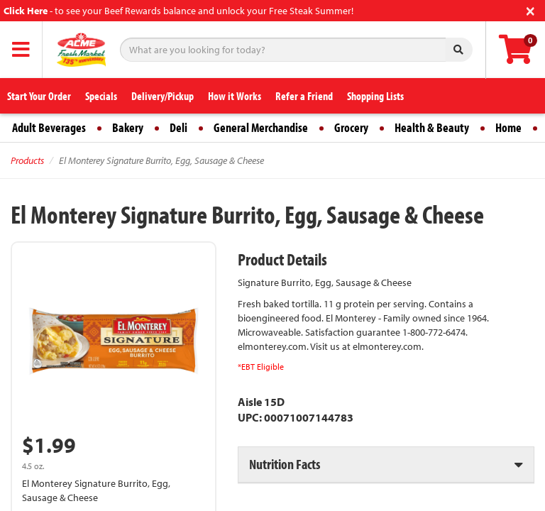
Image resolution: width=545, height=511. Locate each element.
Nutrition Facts (284, 464)
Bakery (127, 127)
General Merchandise (261, 127)
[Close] (530, 9)
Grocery (351, 127)
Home (508, 127)
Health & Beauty (432, 127)
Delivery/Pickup (162, 96)
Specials (101, 96)
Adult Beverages (49, 127)
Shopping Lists (375, 96)
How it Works (234, 96)
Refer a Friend (304, 96)
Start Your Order (39, 96)
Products (27, 160)
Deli (178, 127)
